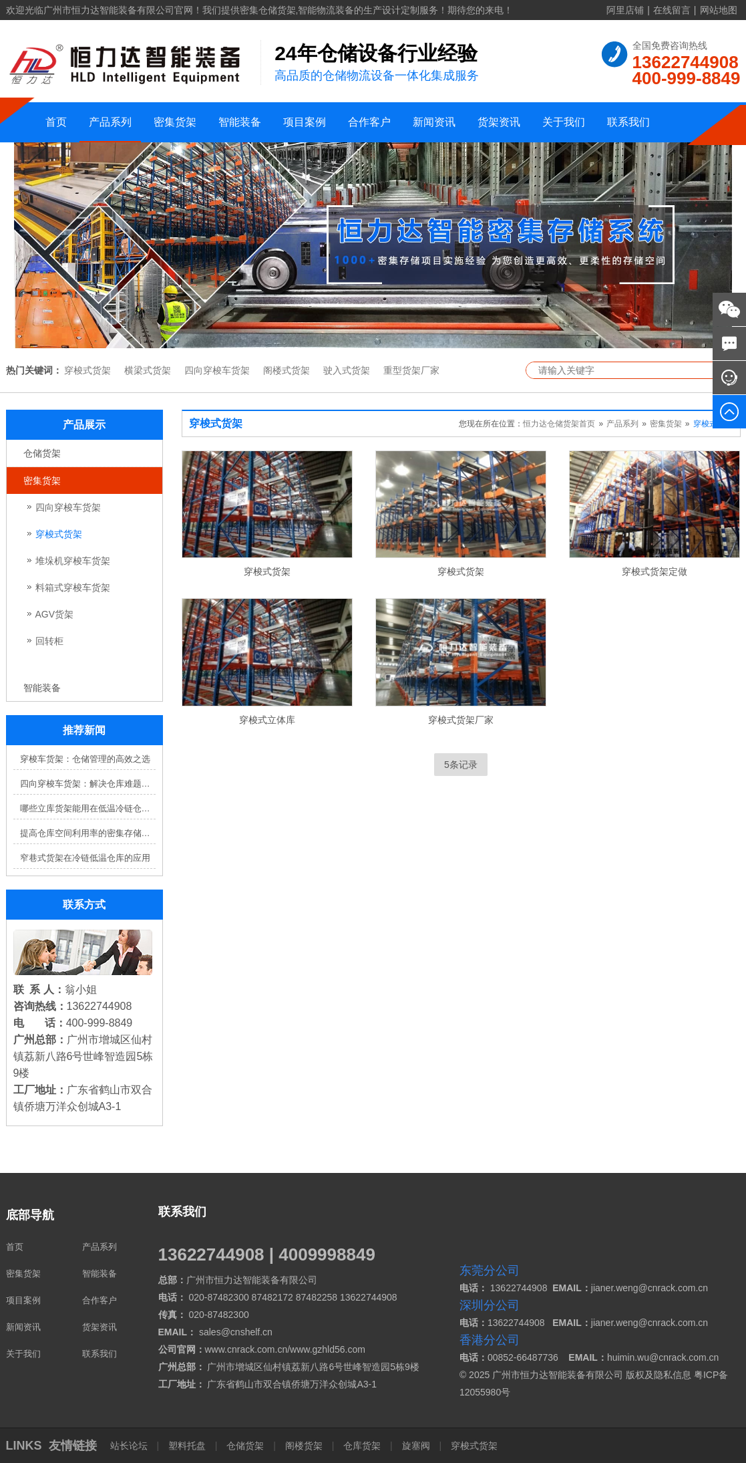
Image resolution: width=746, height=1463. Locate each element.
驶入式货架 (346, 370)
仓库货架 (362, 1445)
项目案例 (304, 122)
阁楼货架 (304, 1445)
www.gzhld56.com (327, 1349)
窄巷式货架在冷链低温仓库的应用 (85, 858)
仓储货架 (42, 453)
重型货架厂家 (411, 370)
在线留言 (672, 10)
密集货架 (175, 122)
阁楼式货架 (286, 370)
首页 (56, 122)
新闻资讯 (434, 122)
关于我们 (563, 122)
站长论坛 (130, 1445)
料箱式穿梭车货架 (72, 587)
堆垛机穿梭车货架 (72, 560)
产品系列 (110, 122)
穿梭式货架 (87, 370)
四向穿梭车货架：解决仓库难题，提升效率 (88, 784)
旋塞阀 (416, 1445)
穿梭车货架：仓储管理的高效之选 (85, 759)
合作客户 (369, 122)
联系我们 (628, 122)
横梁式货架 (147, 370)
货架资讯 (499, 122)
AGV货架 (54, 614)
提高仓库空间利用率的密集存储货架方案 (88, 833)
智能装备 (239, 122)
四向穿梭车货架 (217, 370)
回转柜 (49, 641)
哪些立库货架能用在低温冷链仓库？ (88, 808)
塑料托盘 (187, 1445)
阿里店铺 (625, 10)
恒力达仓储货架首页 (559, 423)
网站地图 (718, 10)
